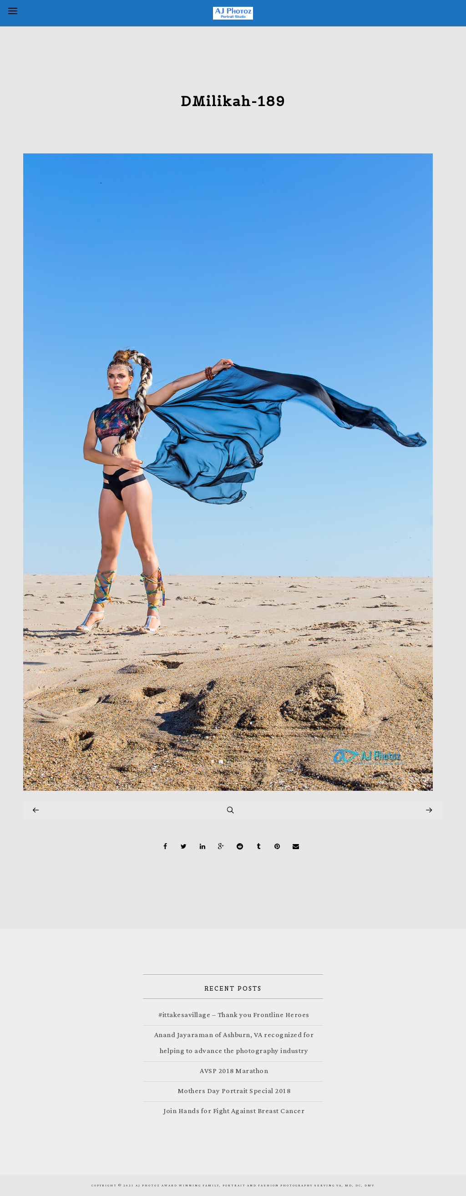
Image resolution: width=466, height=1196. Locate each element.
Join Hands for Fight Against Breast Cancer (233, 1111)
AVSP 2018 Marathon (234, 1071)
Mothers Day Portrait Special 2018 (234, 1091)
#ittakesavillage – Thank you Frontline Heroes (233, 1015)
